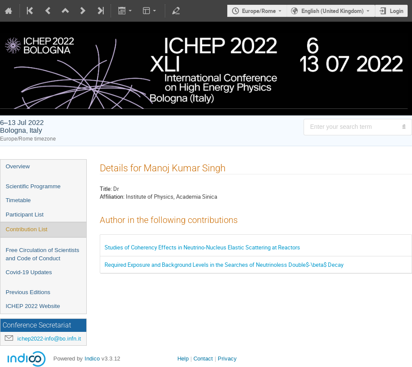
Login (396, 11)
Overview (18, 166)
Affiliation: (112, 196)
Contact (203, 358)
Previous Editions (28, 292)
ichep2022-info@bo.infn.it (49, 338)
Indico (92, 358)
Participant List (24, 214)
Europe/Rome (259, 11)
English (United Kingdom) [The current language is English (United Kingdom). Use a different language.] (332, 11)
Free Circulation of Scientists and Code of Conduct (42, 254)
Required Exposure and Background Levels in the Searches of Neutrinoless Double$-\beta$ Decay (224, 265)
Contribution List (26, 229)
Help (183, 358)
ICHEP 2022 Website (33, 306)
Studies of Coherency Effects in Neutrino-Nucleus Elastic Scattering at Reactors (202, 247)
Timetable (18, 200)
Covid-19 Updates (29, 272)
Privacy (227, 358)
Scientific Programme (33, 186)
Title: (106, 189)
